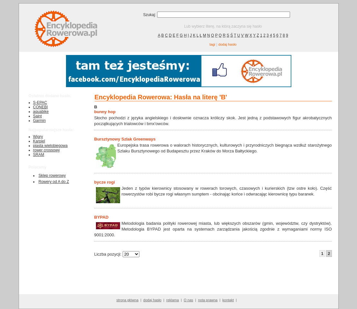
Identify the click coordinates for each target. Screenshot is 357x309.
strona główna (128, 300)
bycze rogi (104, 182)
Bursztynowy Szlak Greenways (125, 139)
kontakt (228, 300)
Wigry (38, 136)
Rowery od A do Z (54, 181)
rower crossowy (46, 150)
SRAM (38, 154)
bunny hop (105, 111)
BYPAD (101, 217)
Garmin (39, 120)
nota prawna (208, 300)
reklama (172, 300)
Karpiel (39, 141)
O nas (188, 300)
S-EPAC (40, 102)
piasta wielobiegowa (50, 145)
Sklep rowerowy (52, 175)
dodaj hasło (227, 44)
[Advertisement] (211, 278)
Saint (37, 116)
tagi (212, 44)
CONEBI (40, 107)
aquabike (41, 111)
